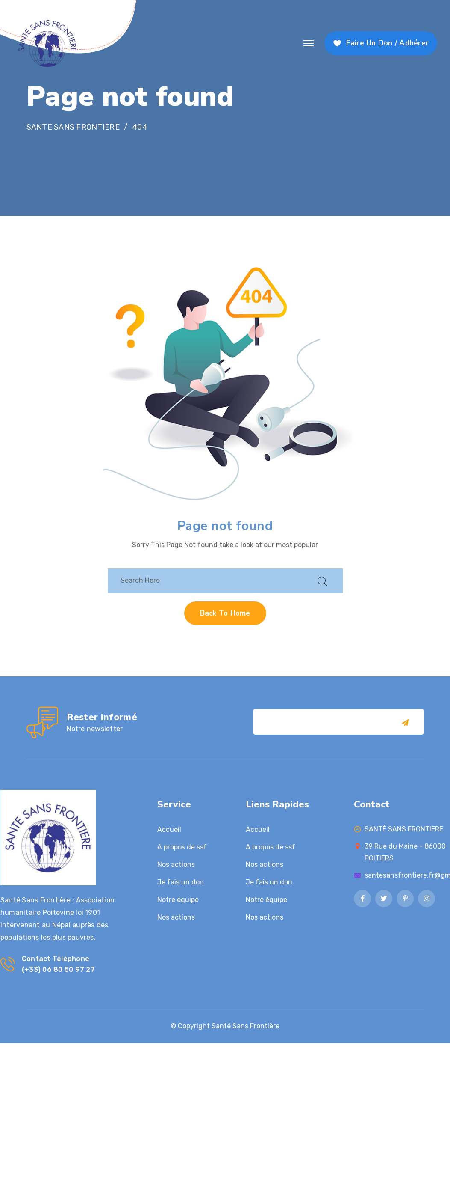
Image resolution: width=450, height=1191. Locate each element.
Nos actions (176, 864)
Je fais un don (180, 882)
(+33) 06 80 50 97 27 (58, 969)
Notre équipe (178, 900)
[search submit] (322, 580)
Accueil (169, 829)
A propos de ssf (182, 847)
